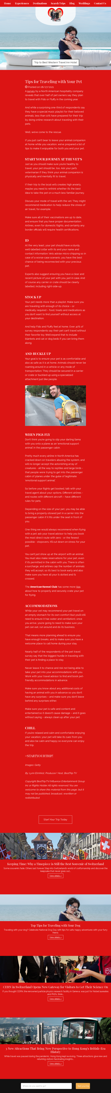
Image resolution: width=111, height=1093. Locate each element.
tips (78, 586)
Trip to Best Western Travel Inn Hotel (55, 62)
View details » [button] (56, 876)
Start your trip (83, 1086)
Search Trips (58, 3)
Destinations (40, 3)
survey (31, 91)
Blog (72, 3)
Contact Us (100, 3)
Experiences (22, 3)
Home (7, 3)
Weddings (84, 3)
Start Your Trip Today (55, 819)
